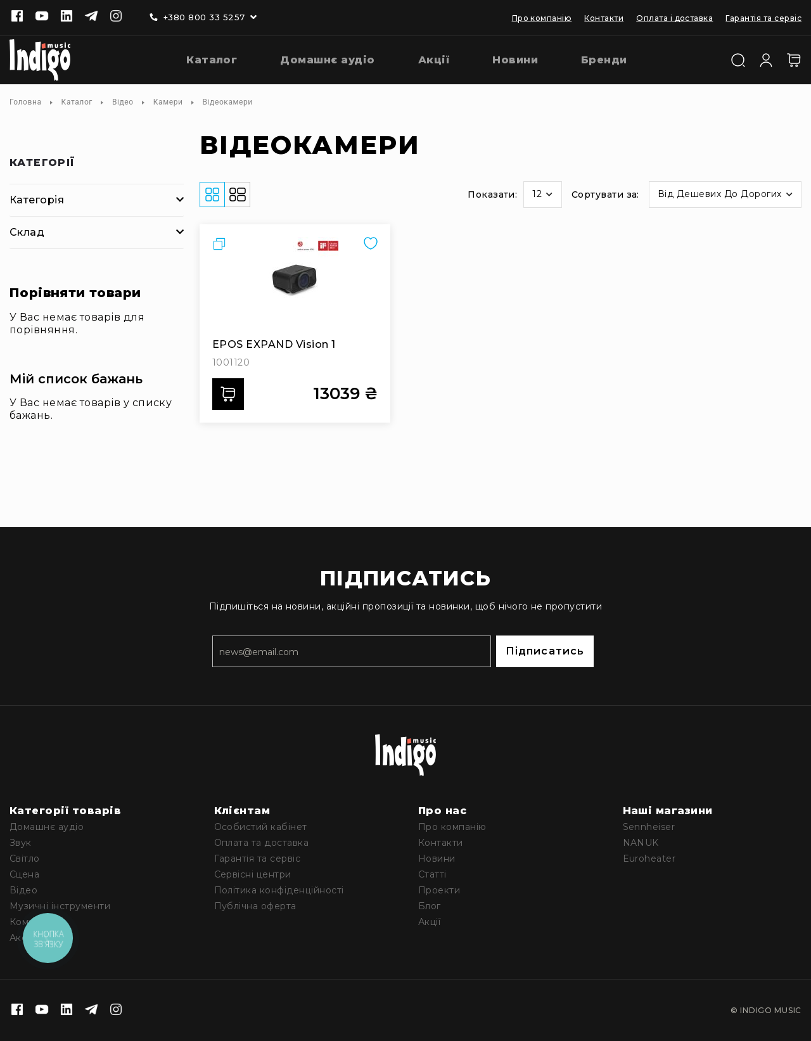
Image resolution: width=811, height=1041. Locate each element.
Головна (26, 102)
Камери (168, 102)
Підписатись (545, 651)
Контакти (603, 18)
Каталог (77, 102)
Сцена (24, 874)
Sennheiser (649, 827)
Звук (21, 842)
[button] (542, 194)
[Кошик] (793, 60)
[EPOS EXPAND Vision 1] (295, 284)
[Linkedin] (66, 17)
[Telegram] (91, 17)
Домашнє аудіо (47, 827)
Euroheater (649, 858)
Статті (432, 874)
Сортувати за (604, 194)
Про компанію (542, 18)
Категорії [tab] (42, 163)
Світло (25, 858)
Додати (232, 394)
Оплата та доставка (261, 842)
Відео (123, 102)
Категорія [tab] (37, 200)
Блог (429, 906)
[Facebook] (17, 17)
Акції (429, 922)
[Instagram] (116, 17)
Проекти (439, 890)
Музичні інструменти (60, 906)
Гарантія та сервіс (763, 18)
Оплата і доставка (674, 18)
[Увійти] (766, 59)
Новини (437, 858)
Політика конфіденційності (279, 890)
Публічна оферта (255, 906)
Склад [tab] (27, 232)
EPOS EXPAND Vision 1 (274, 344)
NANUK (641, 842)
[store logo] (40, 60)
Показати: (492, 194)
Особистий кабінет (260, 827)
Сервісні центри (252, 874)
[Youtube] (41, 17)
